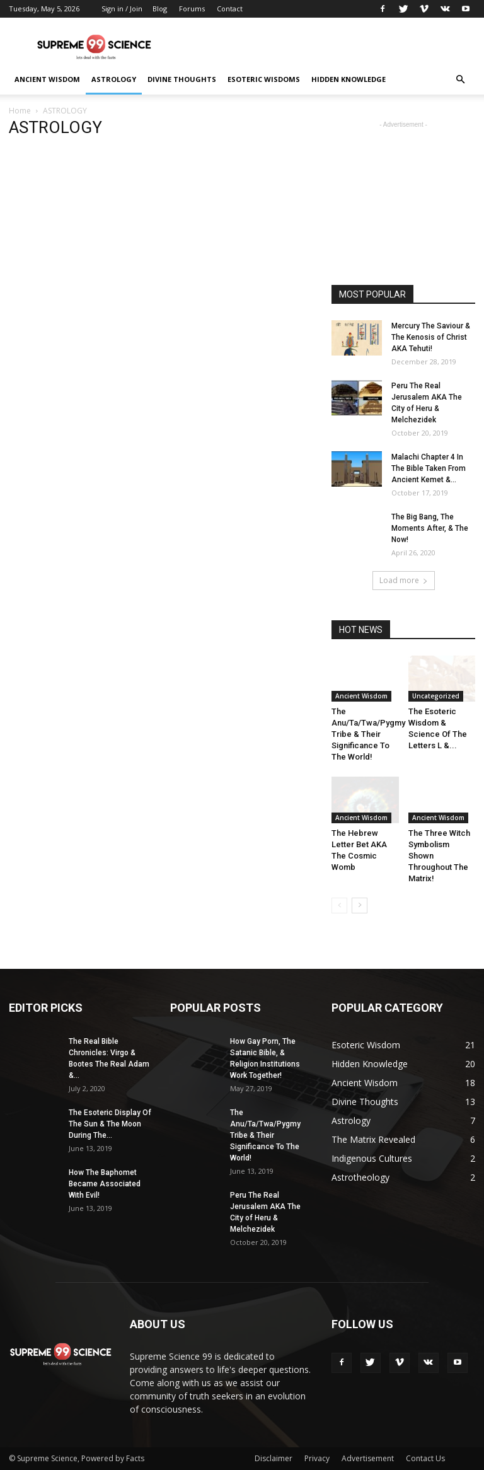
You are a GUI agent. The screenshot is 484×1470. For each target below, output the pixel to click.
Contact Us (425, 1458)
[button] (460, 80)
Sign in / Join (121, 8)
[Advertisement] (327, 45)
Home (20, 110)
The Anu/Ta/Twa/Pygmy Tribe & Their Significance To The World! (368, 734)
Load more (403, 580)
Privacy (317, 1458)
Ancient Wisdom (361, 696)
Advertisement (368, 1458)
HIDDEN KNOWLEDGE (348, 79)
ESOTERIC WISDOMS (264, 79)
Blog (160, 8)
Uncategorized (435, 696)
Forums (192, 8)
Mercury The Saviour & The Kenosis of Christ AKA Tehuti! (430, 337)
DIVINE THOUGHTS (181, 79)
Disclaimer (273, 1458)
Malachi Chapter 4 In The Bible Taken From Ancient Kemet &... (428, 468)
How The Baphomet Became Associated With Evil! (105, 1184)
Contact (230, 8)
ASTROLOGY (113, 79)
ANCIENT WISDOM (47, 79)
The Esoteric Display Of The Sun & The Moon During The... (110, 1124)
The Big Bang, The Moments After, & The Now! (429, 528)
